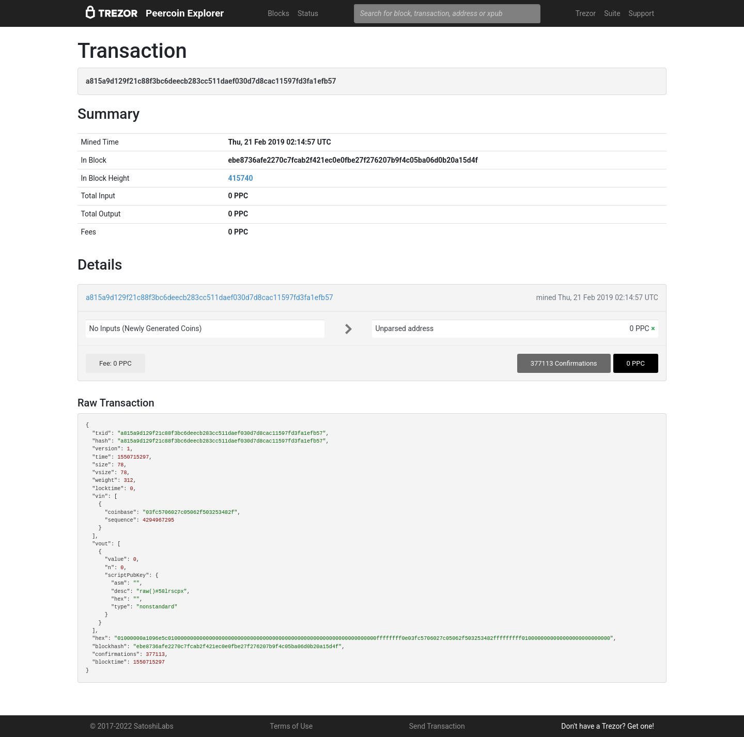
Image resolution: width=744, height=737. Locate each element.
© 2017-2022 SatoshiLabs (132, 726)
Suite (612, 13)
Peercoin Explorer (185, 13)
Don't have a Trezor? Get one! (607, 726)
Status (308, 13)
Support (641, 13)
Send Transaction (437, 726)
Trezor (586, 13)
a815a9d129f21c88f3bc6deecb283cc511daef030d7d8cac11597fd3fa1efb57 (209, 297)
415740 (240, 178)
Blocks (278, 13)
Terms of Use (291, 726)
